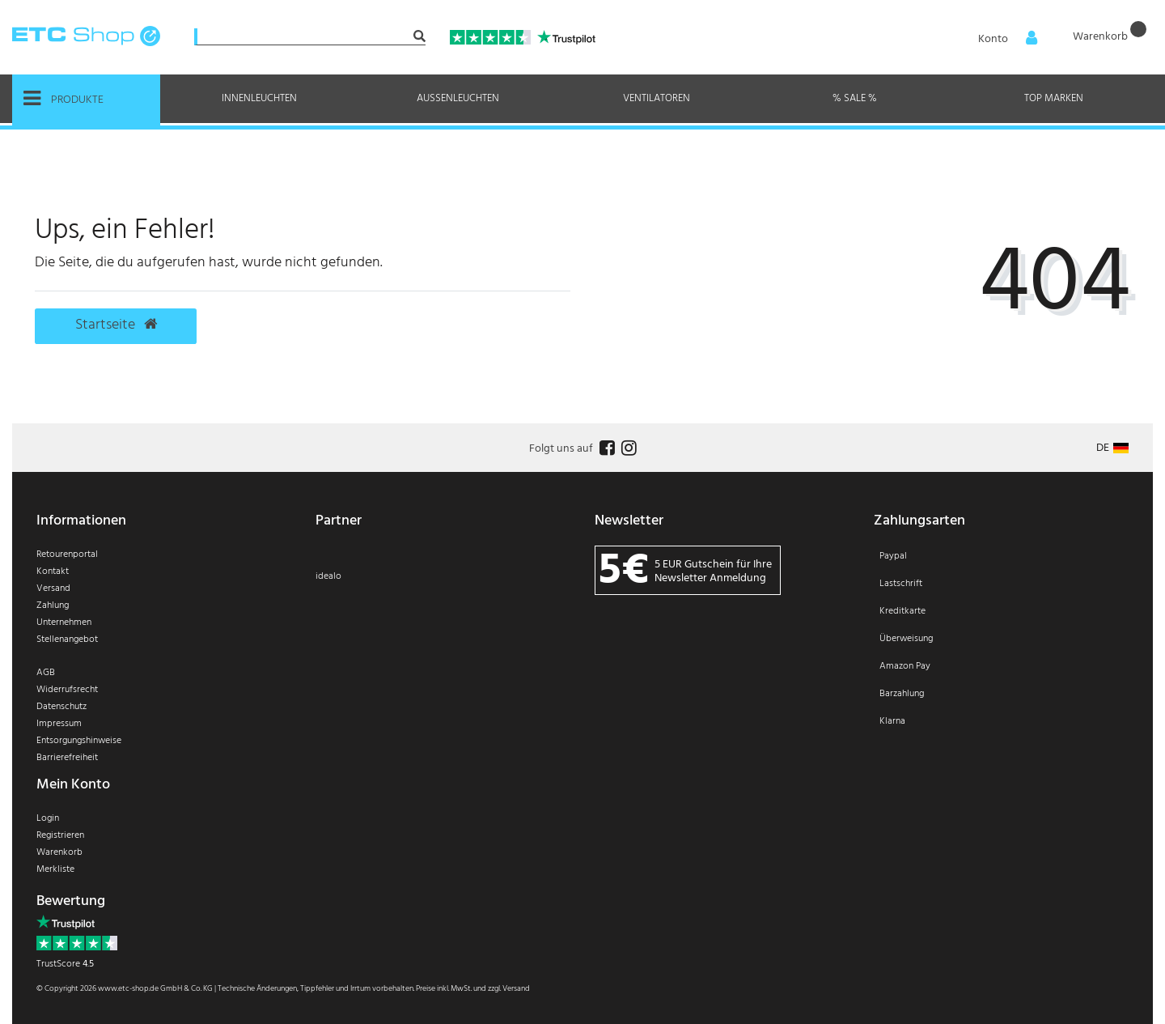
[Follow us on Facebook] (605, 449)
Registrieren (60, 835)
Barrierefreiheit (67, 758)
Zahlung (52, 605)
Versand (53, 588)
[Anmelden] (1002, 38)
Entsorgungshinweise (78, 741)
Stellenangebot (67, 639)
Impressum (59, 724)
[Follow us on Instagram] (627, 449)
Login (47, 818)
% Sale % (854, 98)
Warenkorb (59, 852)
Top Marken (1053, 98)
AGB (45, 673)
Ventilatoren (656, 98)
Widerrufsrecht (67, 690)
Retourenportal (67, 554)
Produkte (63, 98)
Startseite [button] (116, 325)
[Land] (1112, 448)
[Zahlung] (1001, 649)
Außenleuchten (458, 98)
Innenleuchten (259, 98)
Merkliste (55, 869)
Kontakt (52, 571)
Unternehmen (63, 622)
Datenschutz (61, 707)
